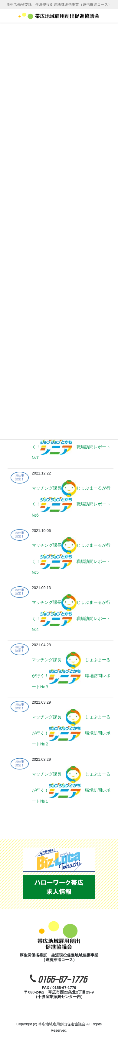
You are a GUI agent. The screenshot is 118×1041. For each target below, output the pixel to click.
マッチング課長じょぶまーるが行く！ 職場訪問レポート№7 (71, 444)
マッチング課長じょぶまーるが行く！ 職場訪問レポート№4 (71, 616)
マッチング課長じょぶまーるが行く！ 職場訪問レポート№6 (71, 501)
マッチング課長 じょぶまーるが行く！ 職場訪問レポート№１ (71, 787)
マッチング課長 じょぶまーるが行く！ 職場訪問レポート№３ (71, 673)
